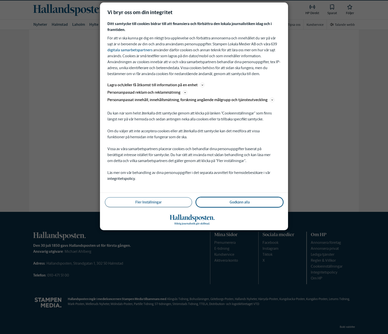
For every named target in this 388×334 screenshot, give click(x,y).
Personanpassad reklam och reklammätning (147, 92)
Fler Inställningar (148, 202)
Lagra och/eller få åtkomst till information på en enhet (156, 85)
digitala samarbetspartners (129, 50)
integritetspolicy (121, 178)
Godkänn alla (240, 202)
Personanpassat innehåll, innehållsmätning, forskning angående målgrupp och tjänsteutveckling (190, 99)
